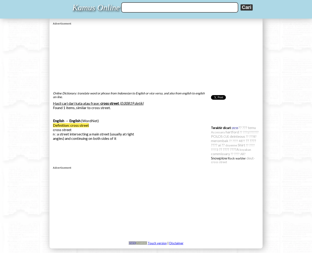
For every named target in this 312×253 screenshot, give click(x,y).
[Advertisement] (156, 57)
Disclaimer (176, 243)
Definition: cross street (71, 125)
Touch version (157, 243)
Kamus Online (96, 7)
